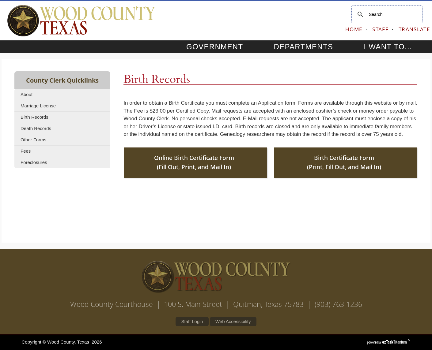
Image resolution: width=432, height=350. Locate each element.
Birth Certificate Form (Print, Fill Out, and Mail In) (344, 162)
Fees (26, 151)
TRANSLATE (414, 29)
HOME (353, 29)
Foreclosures (34, 162)
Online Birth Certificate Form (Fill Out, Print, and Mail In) (194, 162)
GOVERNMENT (220, 47)
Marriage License (38, 105)
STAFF (380, 29)
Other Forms (33, 139)
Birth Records (34, 117)
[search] (386, 14)
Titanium (395, 342)
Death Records (36, 128)
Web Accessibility (233, 321)
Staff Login (192, 321)
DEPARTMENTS (309, 47)
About (26, 94)
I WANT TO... (394, 47)
